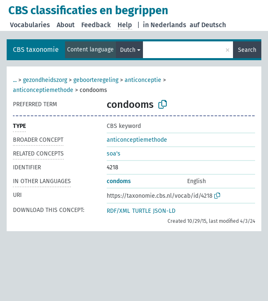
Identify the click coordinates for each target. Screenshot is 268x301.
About (66, 25)
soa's (113, 153)
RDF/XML (118, 210)
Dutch (127, 50)
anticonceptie (143, 80)
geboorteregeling (95, 80)
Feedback (96, 25)
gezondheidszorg (45, 80)
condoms (119, 181)
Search (247, 50)
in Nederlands (164, 25)
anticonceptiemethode (43, 90)
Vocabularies (30, 25)
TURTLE (141, 210)
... (15, 80)
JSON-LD (164, 210)
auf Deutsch (208, 25)
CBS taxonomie (36, 50)
